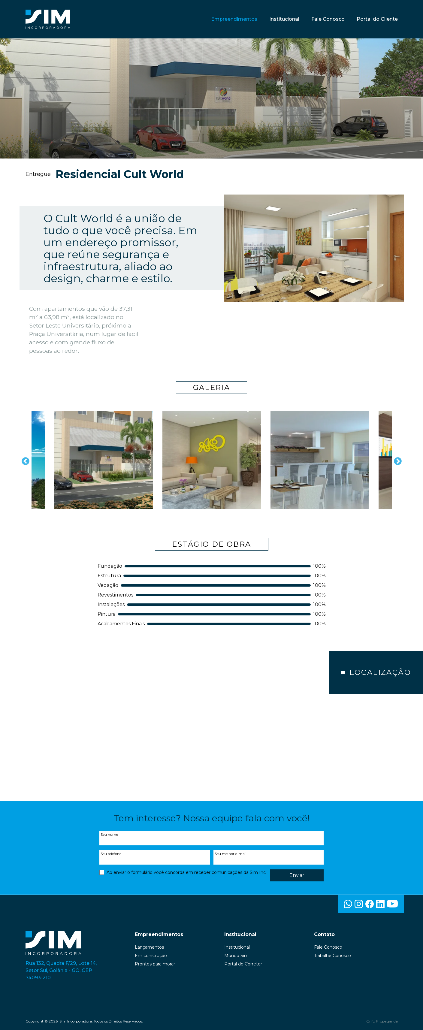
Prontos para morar (155, 964)
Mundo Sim (236, 955)
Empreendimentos (234, 19)
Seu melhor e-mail (230, 853)
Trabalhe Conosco (332, 955)
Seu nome (109, 834)
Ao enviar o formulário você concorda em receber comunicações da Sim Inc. (187, 872)
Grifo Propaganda (382, 1021)
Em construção (151, 955)
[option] (104, 460)
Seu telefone (111, 853)
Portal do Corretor (243, 964)
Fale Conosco (328, 19)
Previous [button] (24, 460)
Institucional (284, 19)
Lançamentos (149, 947)
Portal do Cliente (377, 19)
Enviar (296, 875)
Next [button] (396, 460)
